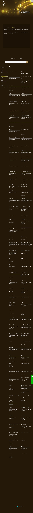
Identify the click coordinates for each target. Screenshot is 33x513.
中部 (2, 77)
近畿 (2, 80)
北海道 (2, 70)
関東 (2, 75)
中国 (2, 82)
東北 (2, 72)
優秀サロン (3, 67)
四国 (2, 85)
